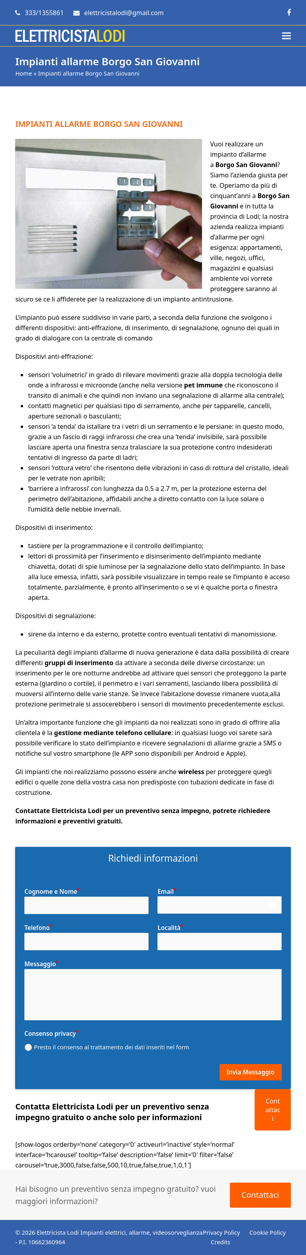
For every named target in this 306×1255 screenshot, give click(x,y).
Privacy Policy (221, 1232)
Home (23, 73)
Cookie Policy (267, 1232)
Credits (220, 1242)
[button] (286, 36)
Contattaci (272, 1110)
